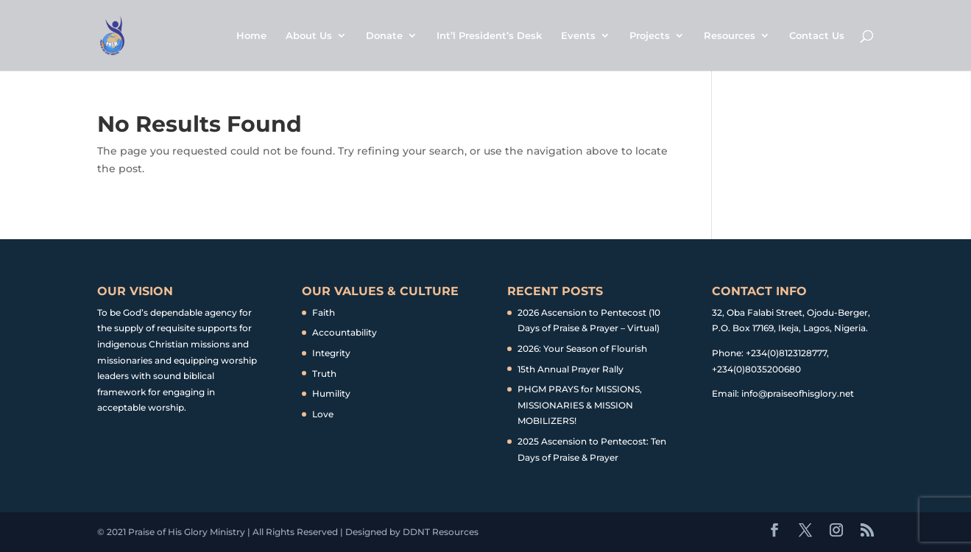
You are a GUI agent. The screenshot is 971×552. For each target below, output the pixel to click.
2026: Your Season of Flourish (582, 348)
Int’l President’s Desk (489, 35)
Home (251, 35)
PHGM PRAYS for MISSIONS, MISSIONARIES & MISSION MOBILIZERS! (580, 404)
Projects (649, 35)
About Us (309, 35)
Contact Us (816, 35)
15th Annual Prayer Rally (571, 369)
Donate (384, 35)
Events (578, 35)
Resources (729, 35)
